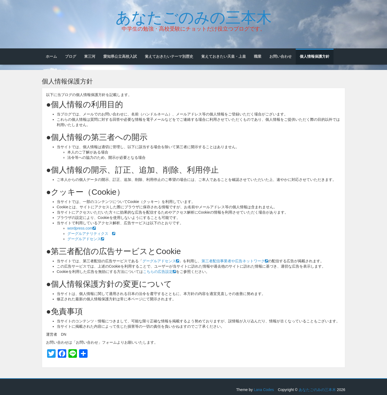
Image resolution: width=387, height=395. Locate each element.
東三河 (89, 56)
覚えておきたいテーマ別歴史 (169, 56)
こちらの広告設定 (159, 271)
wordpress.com (81, 228)
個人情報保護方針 (315, 56)
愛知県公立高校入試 (120, 56)
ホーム (51, 56)
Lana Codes (264, 390)
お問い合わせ (280, 56)
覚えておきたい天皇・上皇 (223, 56)
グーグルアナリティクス (91, 233)
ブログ (70, 56)
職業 (257, 56)
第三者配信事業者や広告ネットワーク (234, 261)
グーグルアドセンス (85, 239)
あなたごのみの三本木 (194, 16)
